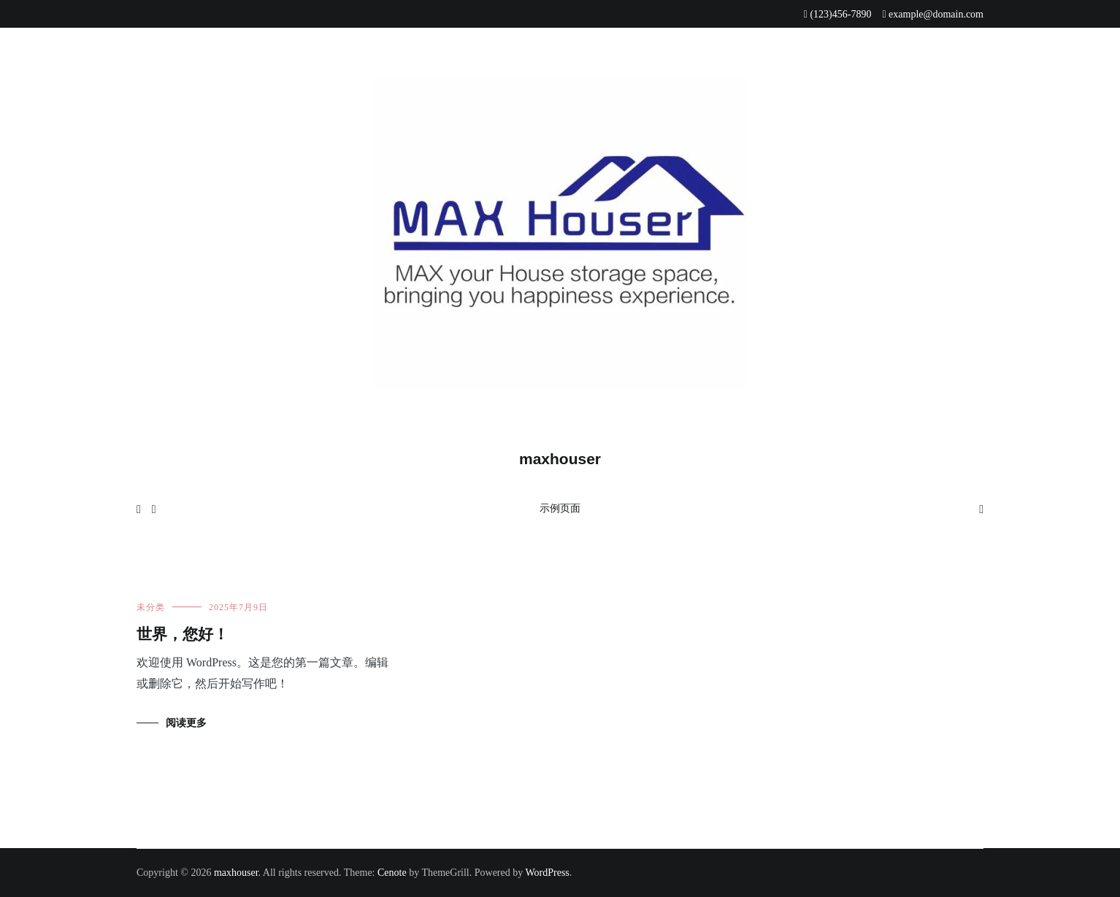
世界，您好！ (183, 634)
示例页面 (560, 508)
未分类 (151, 607)
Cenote (392, 872)
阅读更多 (186, 722)
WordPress (547, 872)
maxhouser (560, 458)
